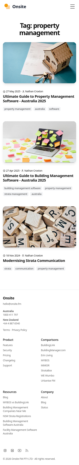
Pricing (7, 355)
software (54, 109)
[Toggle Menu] (72, 6)
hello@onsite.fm (12, 304)
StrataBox (46, 370)
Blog (5, 397)
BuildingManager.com (53, 350)
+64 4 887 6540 (11, 323)
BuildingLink (48, 345)
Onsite (8, 298)
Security (7, 350)
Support (7, 365)
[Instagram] (5, 450)
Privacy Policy (19, 330)
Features (8, 345)
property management (17, 109)
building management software (22, 188)
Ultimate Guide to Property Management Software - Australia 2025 (38, 98)
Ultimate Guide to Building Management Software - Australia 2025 (38, 177)
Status (44, 407)
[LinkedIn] (12, 450)
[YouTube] (19, 450)
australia (40, 109)
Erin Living (47, 355)
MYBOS (45, 360)
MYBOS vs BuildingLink (16, 402)
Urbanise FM (48, 380)
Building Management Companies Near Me (15, 409)
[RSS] (26, 450)
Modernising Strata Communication (34, 260)
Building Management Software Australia (15, 422)
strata (7, 268)
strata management (15, 194)
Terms (6, 330)
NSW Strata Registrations (17, 416)
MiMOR (45, 365)
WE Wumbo (47, 375)
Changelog (9, 360)
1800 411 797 (10, 314)
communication (24, 268)
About (44, 397)
